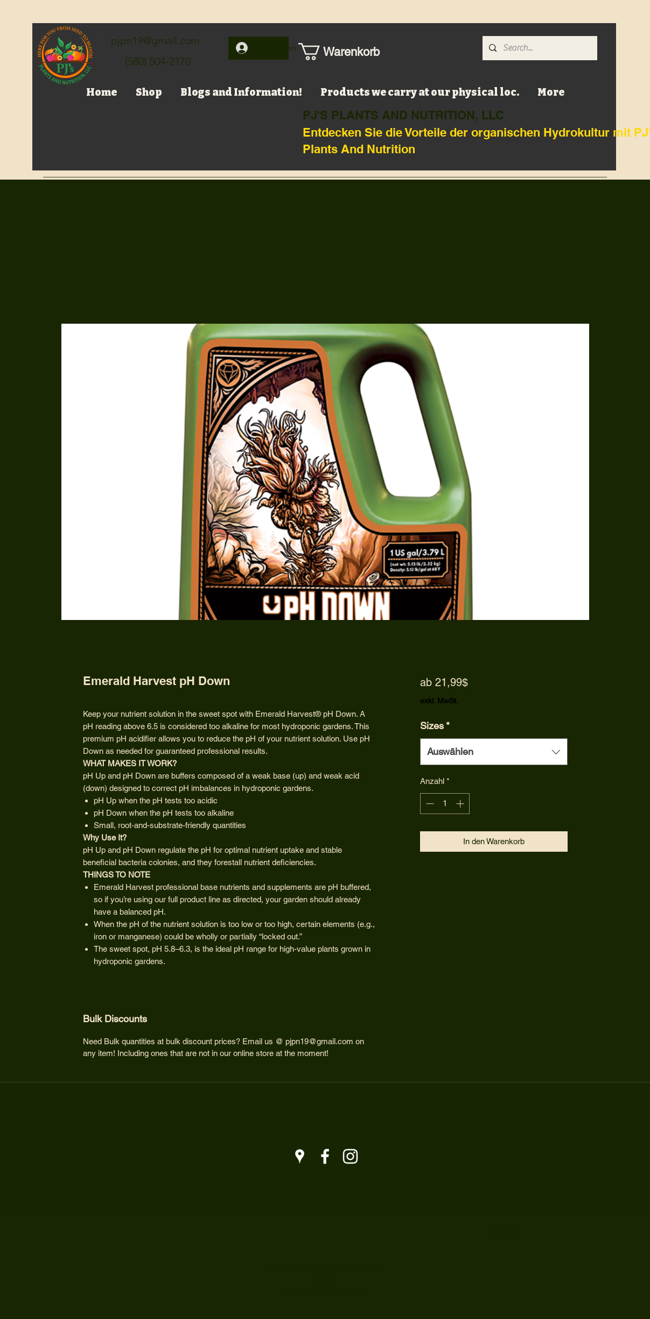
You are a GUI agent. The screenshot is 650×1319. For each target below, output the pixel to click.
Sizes (435, 725)
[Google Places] (300, 1156)
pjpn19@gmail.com (155, 40)
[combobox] (493, 751)
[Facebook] (325, 1156)
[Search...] (539, 48)
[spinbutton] (445, 804)
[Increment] (461, 804)
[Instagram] (350, 1156)
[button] (333, 51)
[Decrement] (429, 804)
